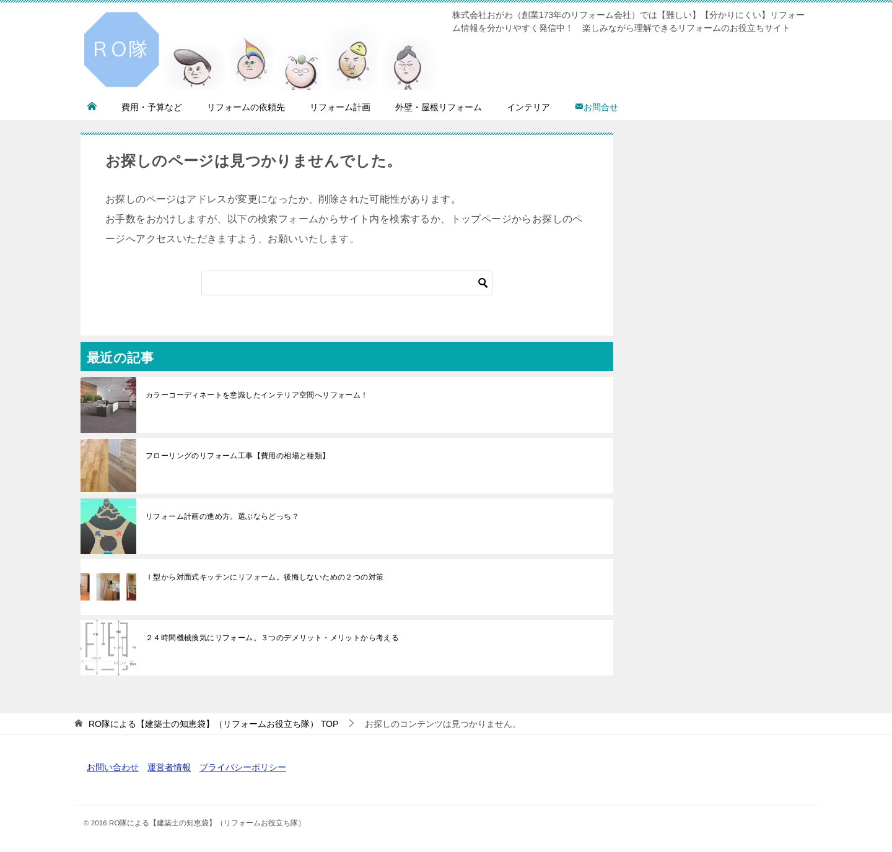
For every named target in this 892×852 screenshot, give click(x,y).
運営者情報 (169, 767)
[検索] (346, 283)
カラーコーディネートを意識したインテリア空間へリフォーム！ (257, 395)
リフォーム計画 (340, 107)
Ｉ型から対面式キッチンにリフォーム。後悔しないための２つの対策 (264, 577)
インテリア (528, 107)
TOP (213, 724)
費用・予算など (151, 107)
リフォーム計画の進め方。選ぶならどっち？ (222, 516)
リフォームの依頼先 (246, 107)
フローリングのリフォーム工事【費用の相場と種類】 (238, 455)
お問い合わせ (113, 767)
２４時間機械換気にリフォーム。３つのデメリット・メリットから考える (272, 637)
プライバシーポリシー (242, 767)
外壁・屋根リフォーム (438, 107)
